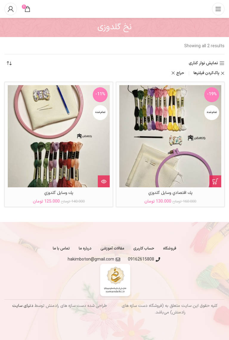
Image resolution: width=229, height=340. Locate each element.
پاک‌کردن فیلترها (206, 73)
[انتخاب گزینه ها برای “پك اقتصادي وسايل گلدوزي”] (215, 181)
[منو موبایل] (218, 9)
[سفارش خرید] (8, 63)
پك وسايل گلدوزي (59, 193)
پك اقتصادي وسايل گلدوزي (170, 193)
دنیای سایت (22, 306)
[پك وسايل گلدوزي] (59, 136)
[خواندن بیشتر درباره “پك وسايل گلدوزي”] (104, 181)
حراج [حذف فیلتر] (180, 73)
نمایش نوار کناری (203, 63)
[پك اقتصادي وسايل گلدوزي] (170, 136)
